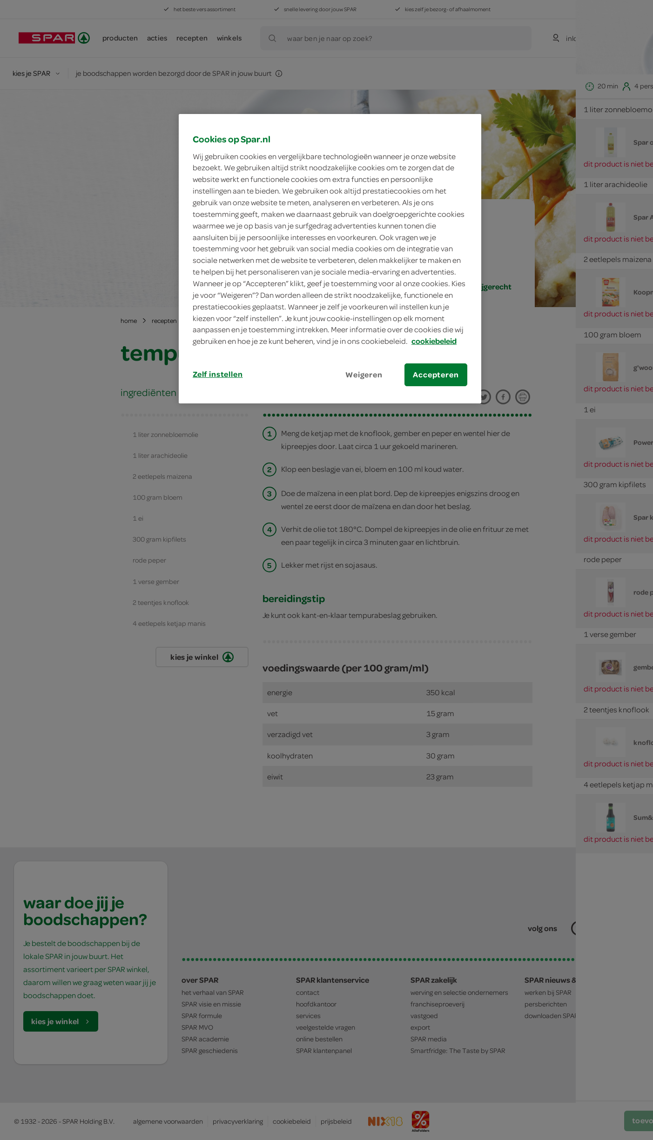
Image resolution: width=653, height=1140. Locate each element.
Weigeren (364, 374)
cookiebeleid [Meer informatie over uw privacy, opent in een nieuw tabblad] (434, 341)
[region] (330, 258)
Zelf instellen (218, 374)
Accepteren (435, 374)
